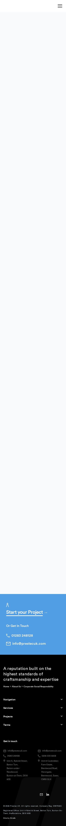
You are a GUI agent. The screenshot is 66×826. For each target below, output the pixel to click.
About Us (16, 687)
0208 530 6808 (49, 756)
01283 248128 (13, 756)
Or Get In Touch (17, 625)
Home (6, 687)
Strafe (12, 818)
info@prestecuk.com (17, 751)
